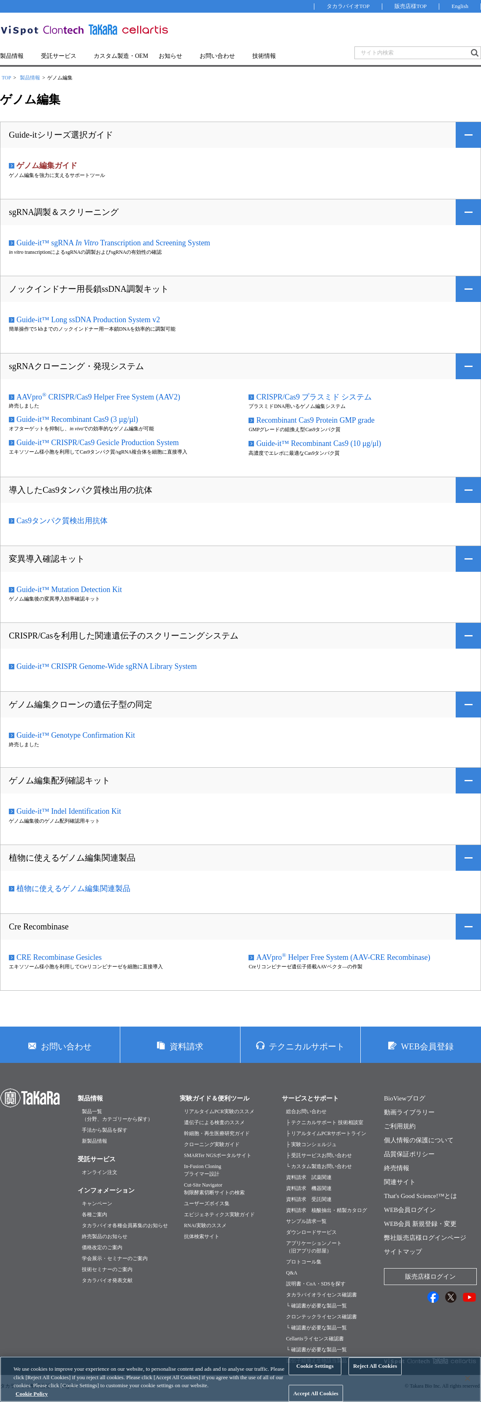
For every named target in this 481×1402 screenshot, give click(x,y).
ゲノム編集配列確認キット (59, 780)
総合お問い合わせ (306, 1111)
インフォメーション (106, 1190)
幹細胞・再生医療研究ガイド (217, 1133)
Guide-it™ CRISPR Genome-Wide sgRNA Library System (106, 666)
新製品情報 (94, 1141)
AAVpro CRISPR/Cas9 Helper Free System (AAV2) (98, 396)
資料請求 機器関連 (309, 1188)
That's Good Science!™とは (420, 1196)
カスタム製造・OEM (121, 56)
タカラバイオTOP (348, 6)
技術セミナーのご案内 (107, 1269)
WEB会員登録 (427, 1046)
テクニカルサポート (307, 1046)
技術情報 (264, 56)
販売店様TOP (411, 6)
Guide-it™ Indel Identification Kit (68, 811)
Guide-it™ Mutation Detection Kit (69, 589)
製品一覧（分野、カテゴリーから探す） (117, 1115)
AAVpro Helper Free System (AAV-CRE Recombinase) (343, 957)
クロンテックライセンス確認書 (321, 1317)
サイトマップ (403, 1251)
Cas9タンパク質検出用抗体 (62, 520)
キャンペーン (97, 1203)
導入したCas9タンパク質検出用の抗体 (80, 490)
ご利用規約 (400, 1126)
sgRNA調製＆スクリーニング (64, 212)
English (459, 6)
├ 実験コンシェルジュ (311, 1144)
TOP (6, 78)
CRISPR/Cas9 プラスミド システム (314, 397)
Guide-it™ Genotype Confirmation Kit (75, 735)
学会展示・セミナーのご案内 (115, 1258)
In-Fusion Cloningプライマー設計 (202, 1170)
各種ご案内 (94, 1214)
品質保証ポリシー (409, 1154)
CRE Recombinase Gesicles (59, 957)
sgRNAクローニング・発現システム (76, 366)
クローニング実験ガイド (212, 1144)
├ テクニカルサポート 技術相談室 (324, 1122)
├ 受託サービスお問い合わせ (319, 1155)
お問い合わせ (217, 56)
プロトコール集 (304, 1262)
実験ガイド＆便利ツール (214, 1098)
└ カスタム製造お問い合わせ (319, 1166)
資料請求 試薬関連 (309, 1177)
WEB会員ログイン (410, 1209)
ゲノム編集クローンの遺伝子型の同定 (80, 704)
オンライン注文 (99, 1172)
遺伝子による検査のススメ (214, 1122)
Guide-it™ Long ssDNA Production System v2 (88, 319)
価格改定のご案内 (102, 1247)
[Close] (467, 1387)
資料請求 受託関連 (309, 1199)
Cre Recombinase (39, 926)
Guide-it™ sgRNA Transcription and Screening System (113, 243)
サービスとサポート (310, 1098)
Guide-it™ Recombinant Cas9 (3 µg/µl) (77, 419)
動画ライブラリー (409, 1112)
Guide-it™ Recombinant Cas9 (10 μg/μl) (318, 443)
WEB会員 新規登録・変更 (420, 1223)
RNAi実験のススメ (205, 1225)
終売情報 (396, 1168)
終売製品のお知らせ (104, 1236)
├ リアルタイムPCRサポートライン (326, 1133)
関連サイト (400, 1182)
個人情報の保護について (419, 1140)
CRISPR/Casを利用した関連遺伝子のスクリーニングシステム (123, 635)
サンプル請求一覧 (306, 1221)
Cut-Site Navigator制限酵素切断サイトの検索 (214, 1189)
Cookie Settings (314, 1374)
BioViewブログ (404, 1098)
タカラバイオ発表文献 (107, 1280)
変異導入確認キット (47, 558)
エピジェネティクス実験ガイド (219, 1214)
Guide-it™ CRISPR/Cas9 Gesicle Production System (97, 442)
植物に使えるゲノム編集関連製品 (72, 857)
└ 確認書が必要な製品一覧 (316, 1306)
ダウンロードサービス (311, 1232)
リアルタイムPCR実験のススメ (219, 1111)
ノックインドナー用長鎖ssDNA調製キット (89, 288)
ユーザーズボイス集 (207, 1203)
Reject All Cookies (375, 1374)
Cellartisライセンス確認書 (315, 1339)
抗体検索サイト (201, 1236)
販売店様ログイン (430, 1276)
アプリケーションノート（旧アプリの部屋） (314, 1247)
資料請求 (186, 1046)
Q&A (291, 1273)
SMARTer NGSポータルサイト (217, 1155)
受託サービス (58, 56)
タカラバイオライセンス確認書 (321, 1295)
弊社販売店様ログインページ (425, 1237)
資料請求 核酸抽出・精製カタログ (326, 1210)
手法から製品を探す (104, 1130)
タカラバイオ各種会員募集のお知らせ (125, 1225)
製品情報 (12, 56)
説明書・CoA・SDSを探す (316, 1284)
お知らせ (170, 56)
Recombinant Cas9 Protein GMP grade (315, 420)
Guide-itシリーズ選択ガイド (61, 134)
